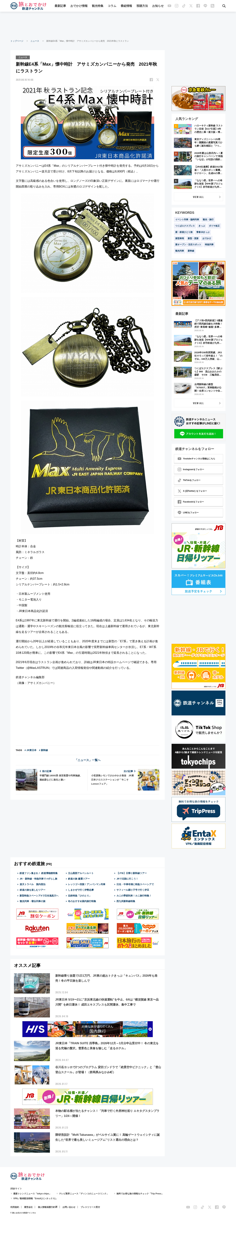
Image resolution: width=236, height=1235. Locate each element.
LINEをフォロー (188, 512)
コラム (112, 5)
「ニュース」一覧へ (88, 760)
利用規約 (14, 1207)
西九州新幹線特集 (125, 901)
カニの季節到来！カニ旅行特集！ (133, 895)
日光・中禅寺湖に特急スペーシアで (135, 884)
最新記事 (60, 5)
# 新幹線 (43, 750)
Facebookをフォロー (191, 502)
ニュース (35, 41)
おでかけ (206, 238)
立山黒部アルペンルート (81, 873)
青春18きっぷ (202, 232)
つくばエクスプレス (185, 226)
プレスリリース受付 (90, 1207)
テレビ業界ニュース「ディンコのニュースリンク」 (84, 1193)
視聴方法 (142, 5)
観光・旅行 (208, 219)
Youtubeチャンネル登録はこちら (196, 458)
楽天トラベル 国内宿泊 (32, 884)
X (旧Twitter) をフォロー (192, 491)
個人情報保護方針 (46, 1207)
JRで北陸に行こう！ (127, 878)
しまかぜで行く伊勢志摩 (81, 890)
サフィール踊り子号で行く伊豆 (132, 890)
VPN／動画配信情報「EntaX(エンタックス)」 (35, 1198)
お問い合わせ (68, 1207)
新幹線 (191, 251)
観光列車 (179, 251)
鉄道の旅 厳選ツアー (79, 878)
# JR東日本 (30, 750)
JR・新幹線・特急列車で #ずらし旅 (38, 878)
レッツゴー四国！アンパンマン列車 (86, 884)
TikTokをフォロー (189, 480)
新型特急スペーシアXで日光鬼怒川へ (39, 895)
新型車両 (179, 238)
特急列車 (209, 244)
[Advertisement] (118, 25)
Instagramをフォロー (191, 469)
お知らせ (158, 5)
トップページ (16, 41)
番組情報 (126, 5)
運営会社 (28, 1207)
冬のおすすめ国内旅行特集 (82, 901)
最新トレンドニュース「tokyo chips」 (32, 1193)
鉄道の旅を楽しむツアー (32, 890)
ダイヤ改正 (214, 226)
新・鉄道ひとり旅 (184, 232)
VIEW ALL (198, 197)
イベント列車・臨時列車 (187, 219)
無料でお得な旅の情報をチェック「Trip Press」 (139, 1193)
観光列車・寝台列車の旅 (32, 901)
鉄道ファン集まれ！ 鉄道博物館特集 (39, 873)
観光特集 (97, 5)
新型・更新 (193, 238)
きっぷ (201, 226)
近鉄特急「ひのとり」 (79, 895)
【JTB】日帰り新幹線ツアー (131, 873)
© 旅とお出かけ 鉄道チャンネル (23, 1213)
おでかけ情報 (79, 5)
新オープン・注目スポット (188, 244)
